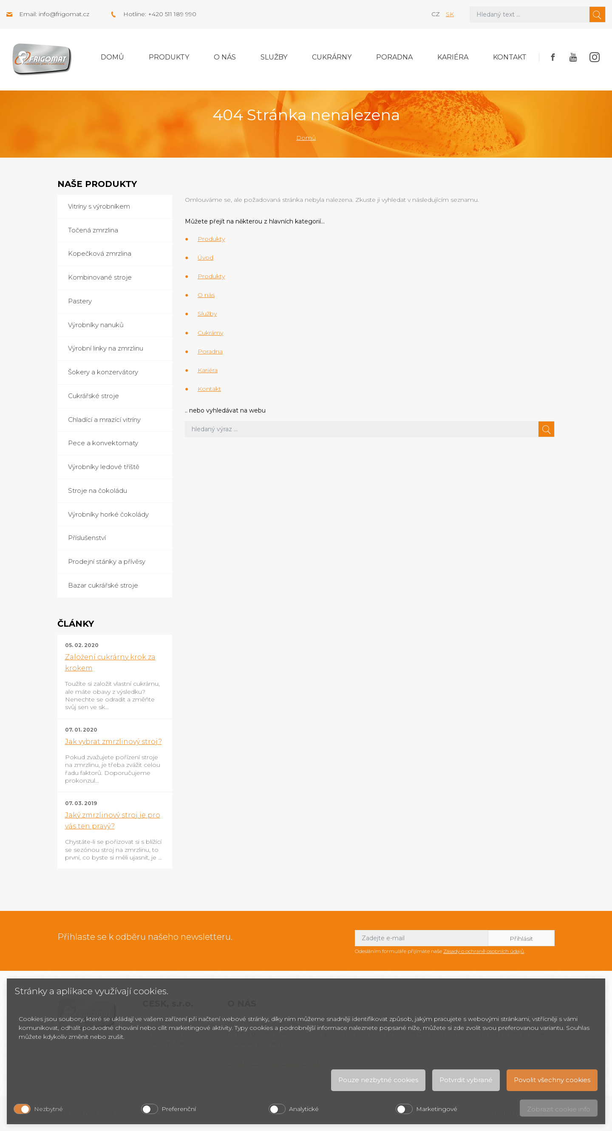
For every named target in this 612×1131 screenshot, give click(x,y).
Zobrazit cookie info (558, 1109)
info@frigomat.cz (64, 14)
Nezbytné (48, 1109)
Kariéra (452, 57)
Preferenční (179, 1109)
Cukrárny (331, 57)
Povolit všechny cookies (552, 1080)
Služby (274, 57)
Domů (112, 57)
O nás (225, 57)
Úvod (205, 257)
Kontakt (510, 57)
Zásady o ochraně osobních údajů (483, 951)
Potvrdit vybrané (466, 1080)
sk (450, 14)
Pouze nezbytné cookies (378, 1080)
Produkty (169, 57)
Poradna (394, 57)
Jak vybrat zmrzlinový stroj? (113, 742)
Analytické (304, 1109)
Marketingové (436, 1109)
